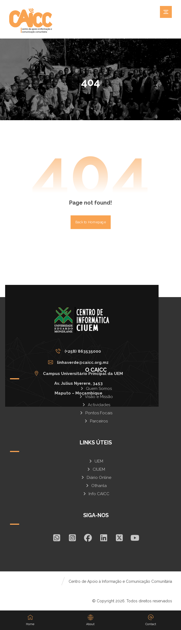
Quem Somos (96, 388)
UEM (95, 461)
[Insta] (72, 538)
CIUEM (95, 469)
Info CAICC (95, 493)
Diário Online (96, 477)
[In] (104, 538)
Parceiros (96, 421)
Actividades (96, 404)
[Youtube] (135, 538)
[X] (119, 538)
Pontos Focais (95, 413)
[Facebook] (88, 538)
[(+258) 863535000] (80, 351)
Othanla (96, 485)
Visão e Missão (96, 396)
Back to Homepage (90, 222)
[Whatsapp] (57, 538)
